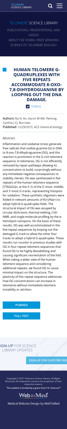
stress (36, 106)
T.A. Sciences (52, 387)
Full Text (21, 316)
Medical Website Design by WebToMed (33, 403)
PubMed (21, 305)
